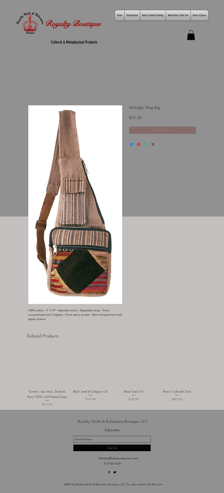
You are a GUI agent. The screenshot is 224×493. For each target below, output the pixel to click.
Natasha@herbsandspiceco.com (118, 458)
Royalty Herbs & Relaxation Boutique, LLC (112, 421)
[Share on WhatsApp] (145, 144)
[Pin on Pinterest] (138, 144)
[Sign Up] (112, 448)
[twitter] (115, 472)
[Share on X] (153, 144)
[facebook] (109, 472)
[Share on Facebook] (131, 144)
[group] (112, 376)
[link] (191, 35)
